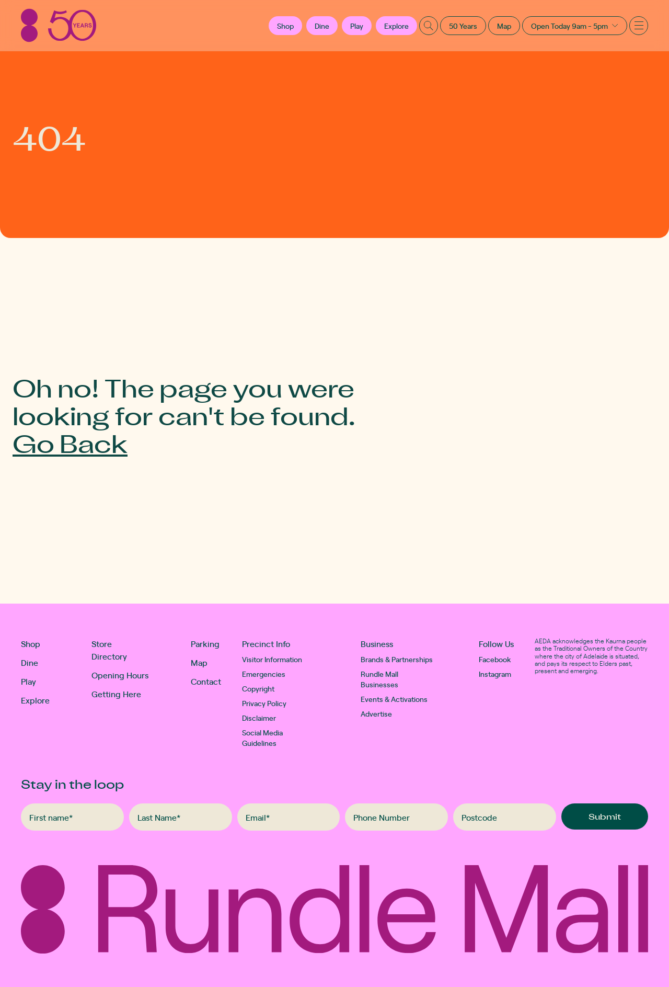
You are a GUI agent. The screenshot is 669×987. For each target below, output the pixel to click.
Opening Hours (119, 674)
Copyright (258, 688)
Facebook (495, 659)
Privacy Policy (264, 703)
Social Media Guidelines (262, 737)
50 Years (463, 25)
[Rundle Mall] (58, 25)
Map (504, 25)
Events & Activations (394, 699)
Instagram (495, 673)
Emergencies (263, 673)
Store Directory (109, 650)
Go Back (70, 442)
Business (377, 643)
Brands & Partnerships (397, 659)
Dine (322, 25)
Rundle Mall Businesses (379, 678)
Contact (206, 681)
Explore (396, 25)
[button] (285, 25)
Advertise (376, 713)
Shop (30, 643)
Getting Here (116, 693)
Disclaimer (259, 717)
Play (356, 25)
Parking (205, 643)
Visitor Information (272, 659)
